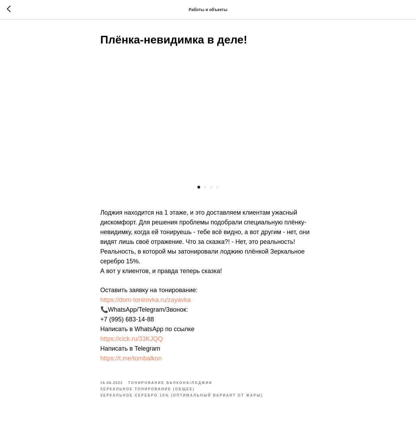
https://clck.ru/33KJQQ (131, 338)
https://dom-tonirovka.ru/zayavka (145, 299)
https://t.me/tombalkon (131, 358)
